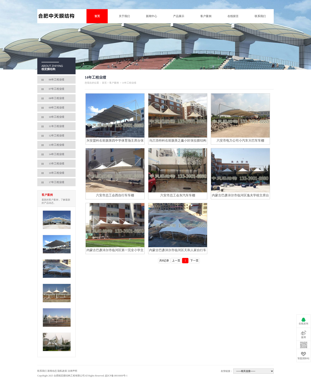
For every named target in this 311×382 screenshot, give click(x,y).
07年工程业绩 (56, 88)
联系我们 (260, 16)
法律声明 (72, 370)
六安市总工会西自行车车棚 (115, 195)
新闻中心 (151, 16)
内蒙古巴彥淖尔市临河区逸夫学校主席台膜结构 (240, 196)
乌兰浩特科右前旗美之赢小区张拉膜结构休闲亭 (177, 141)
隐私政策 (62, 370)
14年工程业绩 (56, 154)
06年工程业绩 (56, 79)
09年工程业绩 (56, 107)
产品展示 (178, 16)
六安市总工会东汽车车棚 (177, 195)
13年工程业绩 (56, 144)
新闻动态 (52, 370)
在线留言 (233, 16)
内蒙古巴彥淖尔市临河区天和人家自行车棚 (177, 250)
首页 (97, 16)
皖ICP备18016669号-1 (116, 375)
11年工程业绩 (56, 126)
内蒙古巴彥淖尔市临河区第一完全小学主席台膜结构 (115, 250)
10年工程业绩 (56, 116)
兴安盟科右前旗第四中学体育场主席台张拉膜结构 (115, 141)
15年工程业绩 (56, 163)
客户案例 (205, 16)
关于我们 (124, 16)
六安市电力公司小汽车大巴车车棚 (240, 140)
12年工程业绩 (56, 135)
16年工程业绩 (56, 172)
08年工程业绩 (56, 98)
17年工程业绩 (56, 182)
